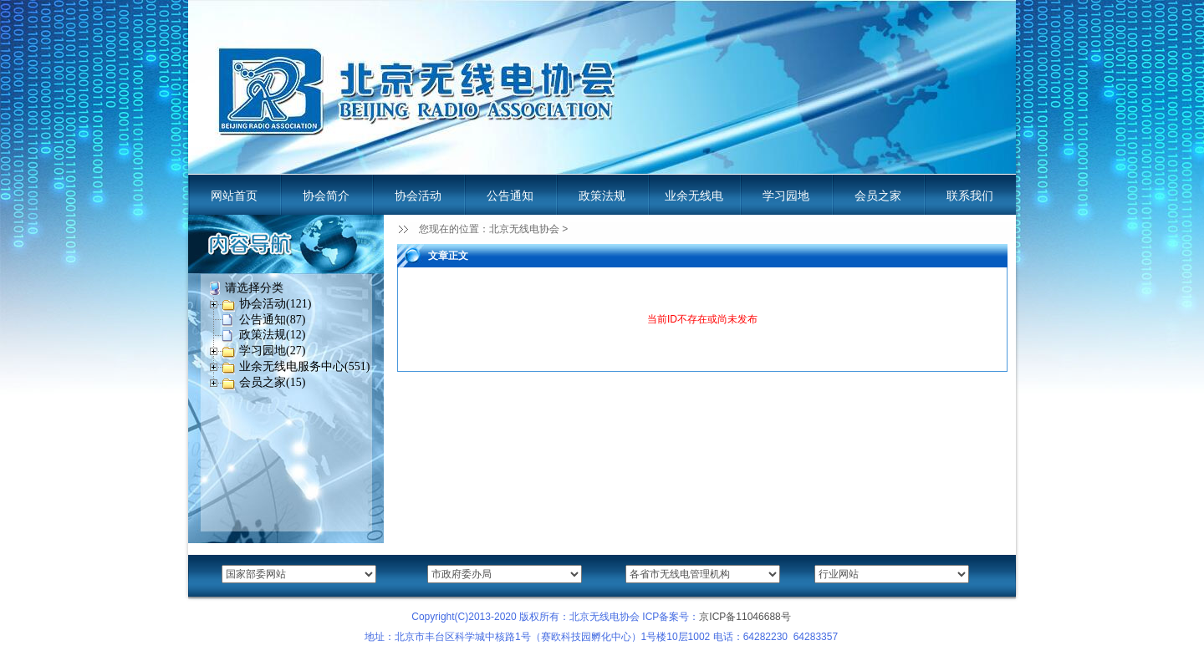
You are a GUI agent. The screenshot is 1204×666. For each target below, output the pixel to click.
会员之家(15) (272, 382)
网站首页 (234, 195)
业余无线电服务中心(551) (304, 366)
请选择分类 (254, 288)
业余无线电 (694, 195)
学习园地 (786, 195)
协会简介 (326, 195)
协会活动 (418, 195)
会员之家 (878, 195)
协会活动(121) (275, 303)
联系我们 (969, 195)
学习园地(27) (272, 350)
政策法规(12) (272, 334)
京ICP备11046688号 (744, 617)
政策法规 (602, 195)
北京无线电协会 (524, 229)
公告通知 (510, 195)
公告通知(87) (272, 319)
